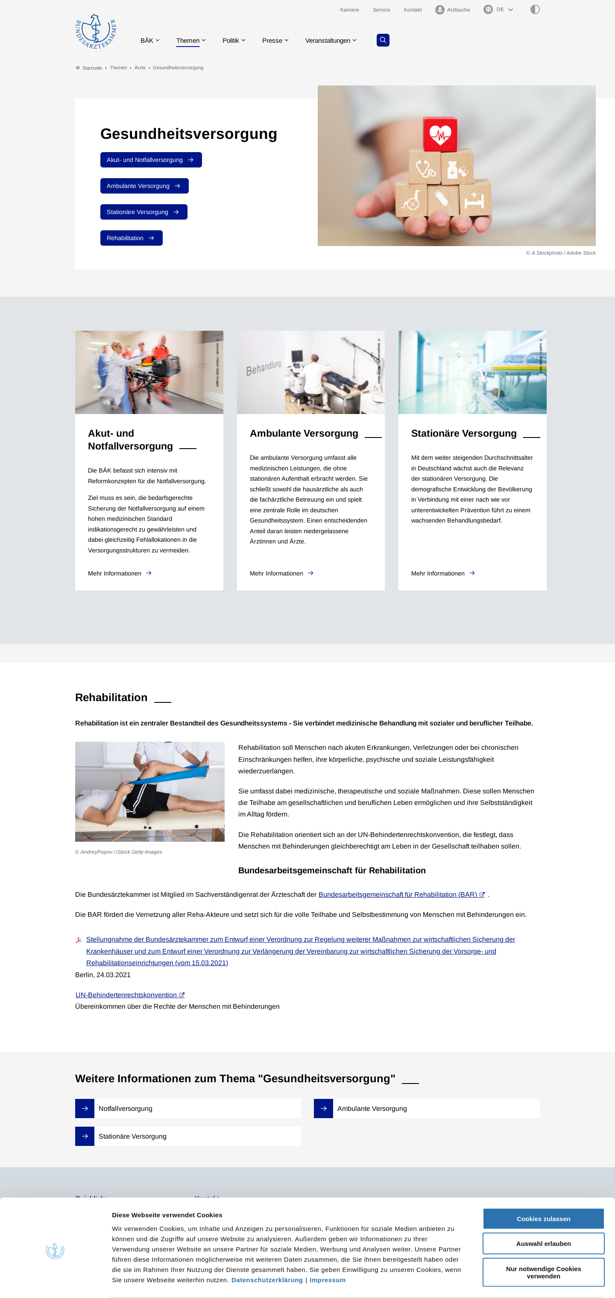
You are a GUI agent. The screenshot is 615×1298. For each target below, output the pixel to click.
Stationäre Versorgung (137, 212)
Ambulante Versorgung (138, 185)
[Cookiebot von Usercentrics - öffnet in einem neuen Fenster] (55, 1281)
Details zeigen (454, 1281)
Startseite (89, 67)
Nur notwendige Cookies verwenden (543, 1239)
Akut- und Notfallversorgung (145, 159)
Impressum (328, 1246)
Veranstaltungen (337, 40)
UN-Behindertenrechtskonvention (126, 994)
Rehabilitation (125, 238)
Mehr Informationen (115, 573)
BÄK (148, 40)
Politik (235, 40)
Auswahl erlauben (543, 1210)
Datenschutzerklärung (267, 1246)
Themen (190, 40)
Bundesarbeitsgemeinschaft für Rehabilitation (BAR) (398, 894)
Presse (278, 40)
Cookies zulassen (544, 1185)
